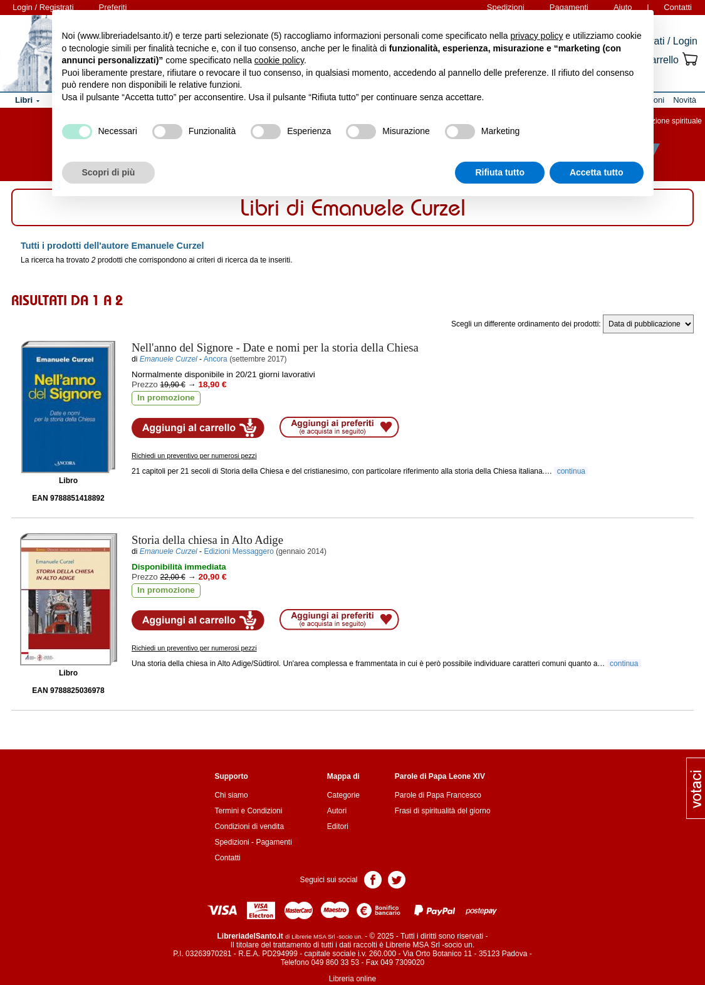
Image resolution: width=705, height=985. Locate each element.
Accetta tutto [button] (597, 172)
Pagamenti (273, 842)
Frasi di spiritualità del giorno (443, 810)
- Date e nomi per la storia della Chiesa (275, 347)
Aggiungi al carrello (198, 428)
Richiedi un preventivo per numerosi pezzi (194, 455)
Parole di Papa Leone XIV (440, 776)
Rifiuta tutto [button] (500, 172)
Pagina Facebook (373, 879)
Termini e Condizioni (248, 810)
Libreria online (352, 978)
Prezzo (145, 384)
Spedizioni (231, 842)
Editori (337, 826)
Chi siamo (231, 795)
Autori (337, 810)
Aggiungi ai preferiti (339, 427)
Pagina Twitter (396, 879)
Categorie (343, 795)
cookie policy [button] (279, 60)
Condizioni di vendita (249, 826)
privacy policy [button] (536, 36)
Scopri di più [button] (108, 172)
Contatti (678, 7)
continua (571, 471)
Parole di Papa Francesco (438, 795)
